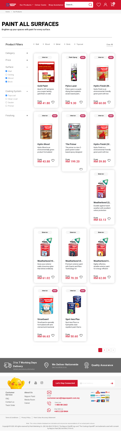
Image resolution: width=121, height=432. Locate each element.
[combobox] (79, 5)
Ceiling (11, 75)
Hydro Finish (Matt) (103, 86)
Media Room (29, 401)
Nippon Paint (29, 398)
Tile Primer (70, 144)
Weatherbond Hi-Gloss (48, 262)
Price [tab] (8, 60)
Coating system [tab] (13, 91)
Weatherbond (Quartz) (105, 203)
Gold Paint (42, 86)
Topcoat (12, 95)
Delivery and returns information (24, 370)
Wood (10, 78)
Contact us (10, 403)
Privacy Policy (26, 419)
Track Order (10, 406)
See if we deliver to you (59, 368)
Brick (10, 82)
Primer (11, 106)
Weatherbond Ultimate (76, 262)
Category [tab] (10, 53)
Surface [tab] (9, 67)
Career (27, 404)
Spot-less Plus (72, 320)
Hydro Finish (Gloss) (104, 144)
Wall (10, 71)
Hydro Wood (43, 144)
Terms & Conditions (12, 419)
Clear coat (13, 99)
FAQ (7, 400)
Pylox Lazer (71, 86)
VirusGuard (42, 320)
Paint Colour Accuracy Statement (44, 419)
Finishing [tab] (10, 115)
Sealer (11, 102)
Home (8, 12)
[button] (53, 101)
